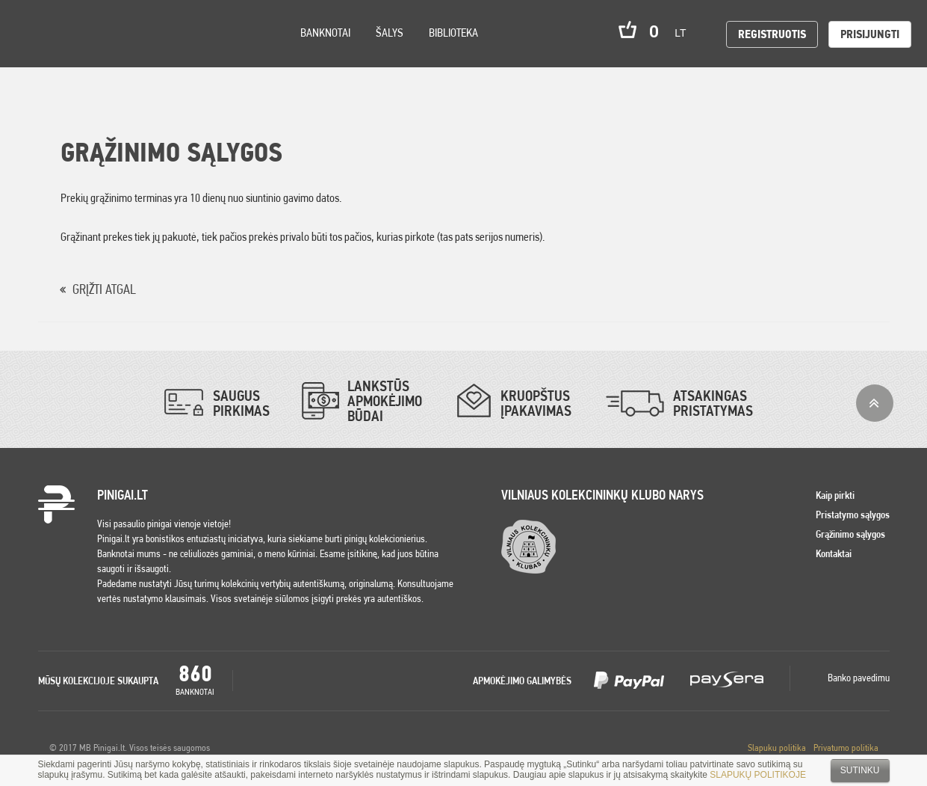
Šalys (389, 32)
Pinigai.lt (33, 34)
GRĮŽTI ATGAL (104, 289)
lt (685, 33)
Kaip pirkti (835, 495)
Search (136, 53)
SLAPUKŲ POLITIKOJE (758, 775)
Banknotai (325, 32)
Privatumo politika (845, 747)
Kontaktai (834, 553)
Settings (96, 53)
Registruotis (772, 34)
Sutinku (860, 770)
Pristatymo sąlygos (853, 515)
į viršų (874, 403)
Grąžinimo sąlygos (850, 534)
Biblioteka (453, 32)
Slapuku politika (777, 747)
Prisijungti (869, 34)
